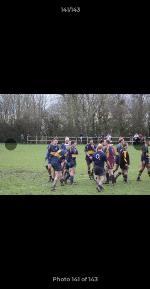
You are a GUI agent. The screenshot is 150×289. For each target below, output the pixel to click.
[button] (121, 11)
